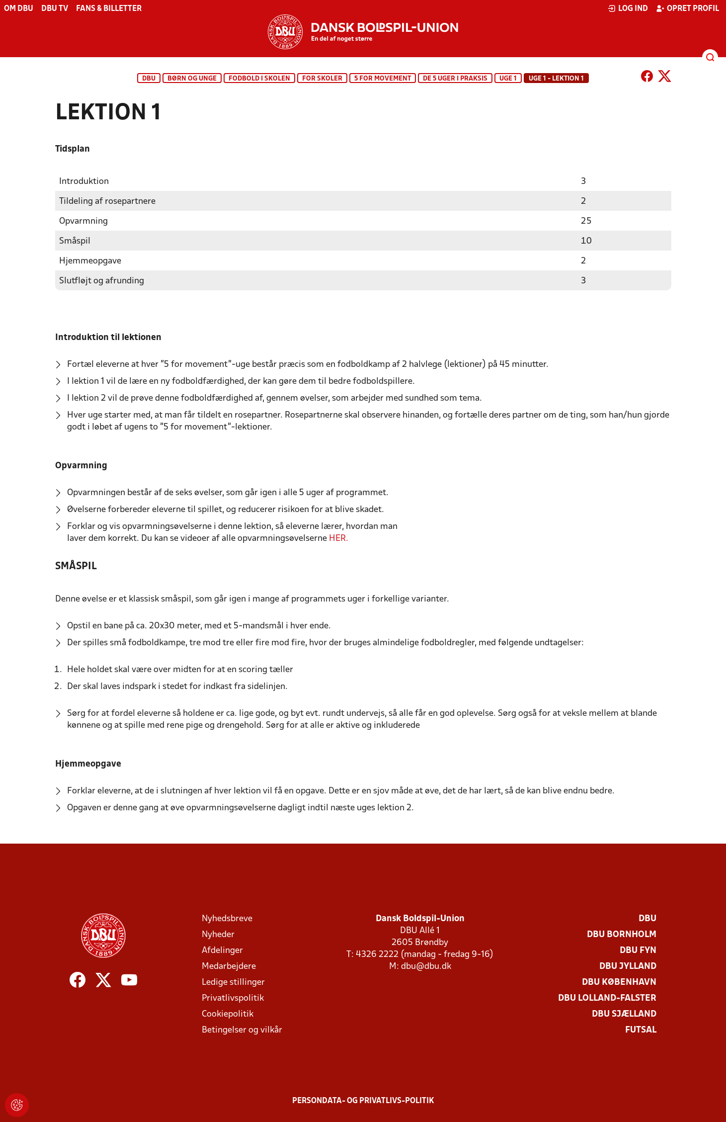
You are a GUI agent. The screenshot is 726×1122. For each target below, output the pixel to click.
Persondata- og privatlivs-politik (363, 1100)
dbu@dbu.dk (426, 966)
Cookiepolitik (227, 1014)
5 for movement (382, 79)
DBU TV (54, 8)
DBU (149, 79)
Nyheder (218, 934)
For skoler (322, 79)
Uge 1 (508, 79)
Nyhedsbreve (227, 918)
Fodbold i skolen (259, 79)
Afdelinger (222, 950)
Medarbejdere (229, 966)
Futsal (640, 1030)
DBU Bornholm (621, 934)
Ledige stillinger (233, 982)
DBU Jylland (627, 966)
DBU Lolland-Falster (607, 998)
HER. (338, 538)
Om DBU (18, 8)
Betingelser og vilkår (242, 1030)
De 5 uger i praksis (455, 79)
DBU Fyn (638, 950)
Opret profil (687, 8)
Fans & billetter (109, 8)
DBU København (619, 982)
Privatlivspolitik (233, 998)
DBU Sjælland (624, 1014)
